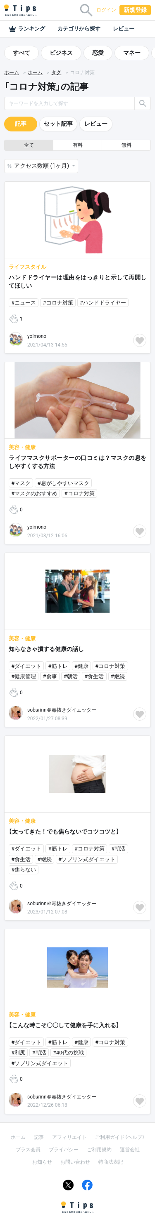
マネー (132, 52)
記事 (20, 123)
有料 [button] (78, 145)
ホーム (11, 72)
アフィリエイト (69, 1137)
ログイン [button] (106, 10)
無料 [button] (126, 145)
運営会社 (130, 1149)
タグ (56, 72)
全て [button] (29, 145)
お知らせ (42, 1162)
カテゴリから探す (78, 29)
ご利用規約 (99, 1149)
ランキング (26, 28)
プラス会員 (28, 1149)
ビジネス (61, 52)
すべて (21, 52)
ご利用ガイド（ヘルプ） (120, 1137)
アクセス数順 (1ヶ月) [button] (42, 165)
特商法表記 (110, 1162)
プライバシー (64, 1149)
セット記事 (58, 123)
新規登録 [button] (135, 10)
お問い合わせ (75, 1162)
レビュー (123, 29)
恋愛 (98, 52)
